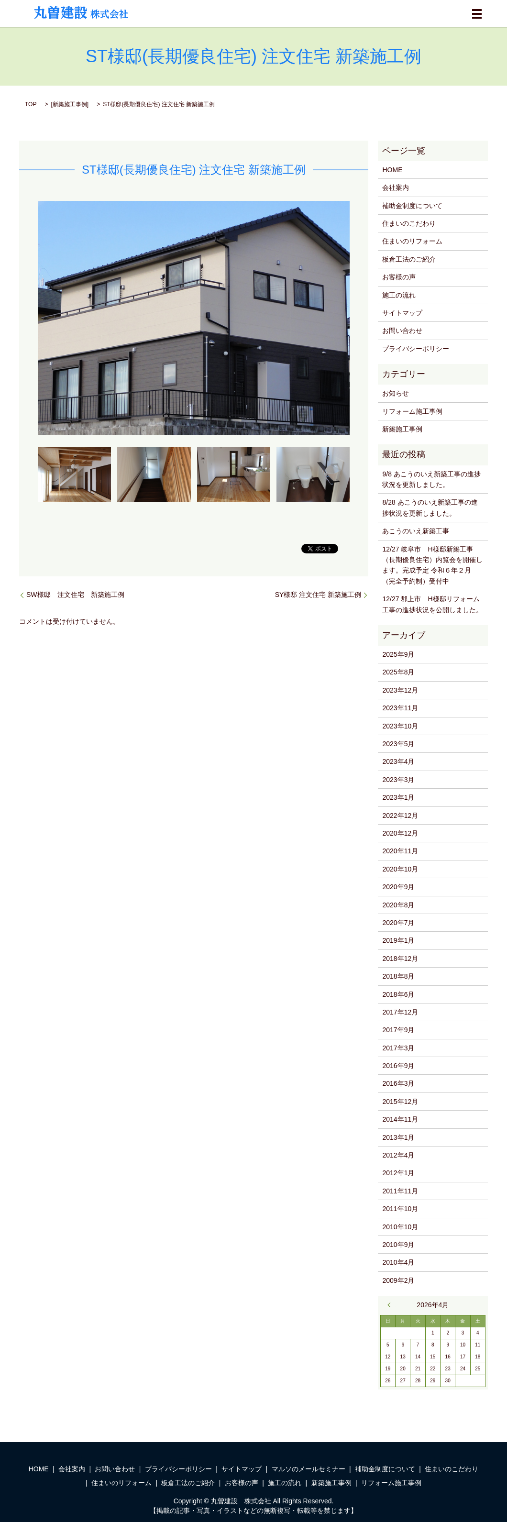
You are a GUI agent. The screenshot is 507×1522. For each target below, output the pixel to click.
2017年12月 (400, 1012)
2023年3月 (398, 779)
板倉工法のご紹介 (409, 259)
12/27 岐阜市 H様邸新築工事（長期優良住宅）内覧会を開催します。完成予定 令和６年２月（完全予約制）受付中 (432, 565)
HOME (392, 170)
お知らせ (395, 393)
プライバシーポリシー (415, 349)
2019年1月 (398, 940)
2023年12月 (400, 690)
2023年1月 (398, 797)
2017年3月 (398, 1048)
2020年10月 (400, 869)
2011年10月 (400, 1209)
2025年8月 (398, 672)
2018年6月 (398, 994)
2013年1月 (398, 1137)
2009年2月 (398, 1280)
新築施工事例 (70, 104)
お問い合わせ (402, 330)
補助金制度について (412, 206)
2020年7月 (398, 922)
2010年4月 (398, 1262)
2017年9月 (398, 1030)
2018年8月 (398, 976)
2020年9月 (398, 887)
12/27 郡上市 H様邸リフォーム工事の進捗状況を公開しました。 (432, 604)
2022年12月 (400, 815)
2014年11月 (400, 1119)
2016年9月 (398, 1066)
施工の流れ (399, 295)
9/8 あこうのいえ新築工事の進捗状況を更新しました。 (431, 479)
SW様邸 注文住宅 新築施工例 (75, 594)
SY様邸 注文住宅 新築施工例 (318, 594)
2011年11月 (400, 1191)
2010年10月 (400, 1227)
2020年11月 (400, 851)
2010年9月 (398, 1244)
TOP (30, 104)
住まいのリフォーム (412, 241)
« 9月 (391, 1305)
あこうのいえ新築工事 (415, 531)
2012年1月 (398, 1173)
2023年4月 (398, 761)
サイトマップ (402, 313)
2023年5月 (398, 744)
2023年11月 (400, 708)
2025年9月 (398, 654)
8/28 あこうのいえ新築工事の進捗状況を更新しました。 (429, 507)
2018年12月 (400, 958)
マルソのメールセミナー (308, 1469)
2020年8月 (398, 905)
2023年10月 (400, 726)
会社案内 (395, 187)
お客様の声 (399, 277)
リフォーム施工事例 (412, 411)
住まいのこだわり (409, 223)
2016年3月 (398, 1083)
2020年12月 (400, 833)
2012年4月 (398, 1155)
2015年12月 (400, 1101)
